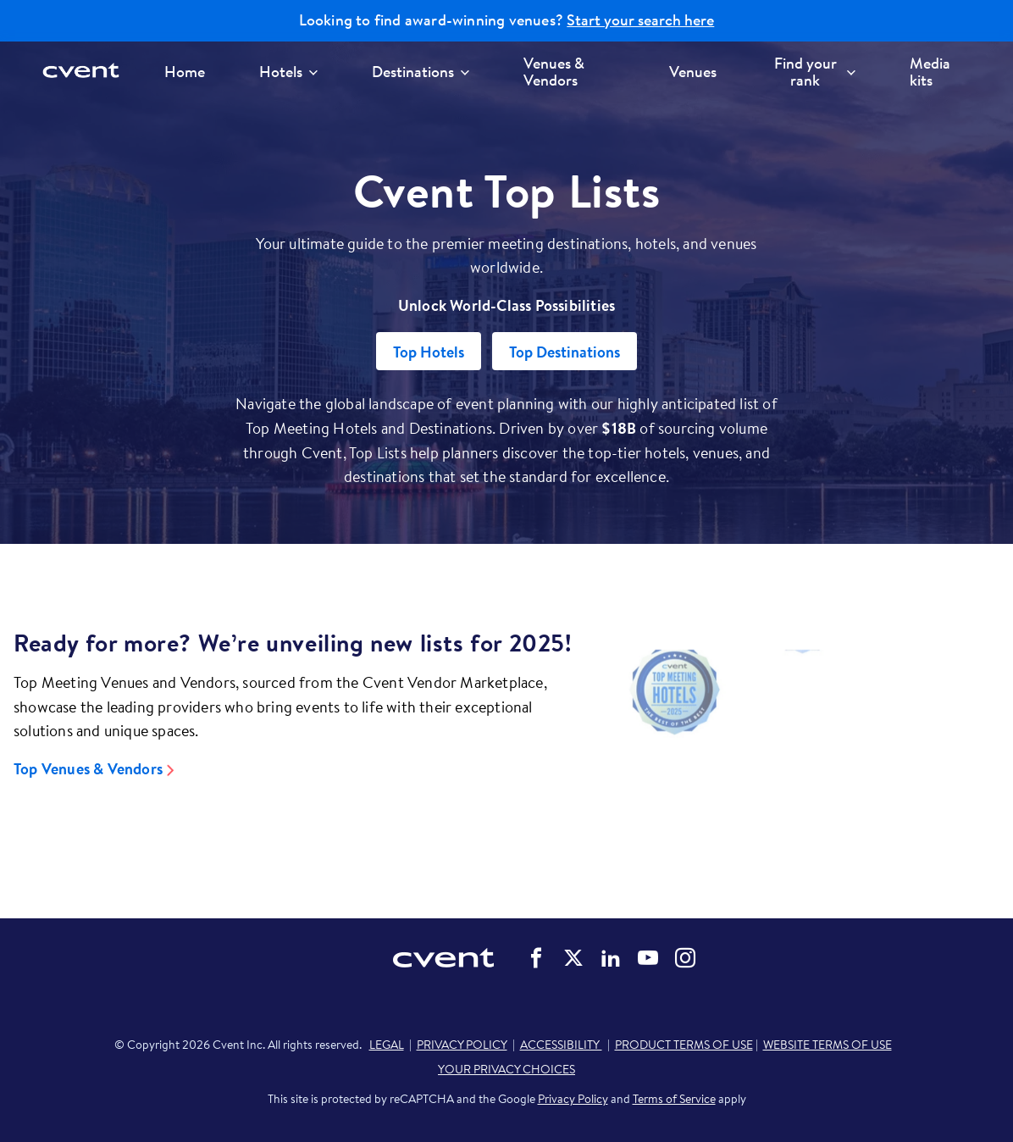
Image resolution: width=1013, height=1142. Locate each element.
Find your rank (814, 72)
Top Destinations (564, 352)
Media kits (930, 72)
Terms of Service (674, 1098)
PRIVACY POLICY (462, 1044)
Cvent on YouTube (648, 958)
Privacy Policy (573, 1098)
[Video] (802, 740)
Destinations (420, 71)
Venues (693, 71)
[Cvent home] (86, 71)
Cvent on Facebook (536, 958)
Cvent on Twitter (573, 958)
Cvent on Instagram (685, 958)
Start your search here (640, 20)
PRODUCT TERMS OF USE (684, 1044)
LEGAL (386, 1044)
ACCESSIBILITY (561, 1044)
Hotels (288, 71)
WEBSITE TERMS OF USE (827, 1044)
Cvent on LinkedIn (611, 958)
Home (184, 71)
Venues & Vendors (553, 72)
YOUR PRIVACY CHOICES (506, 1069)
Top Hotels (428, 352)
